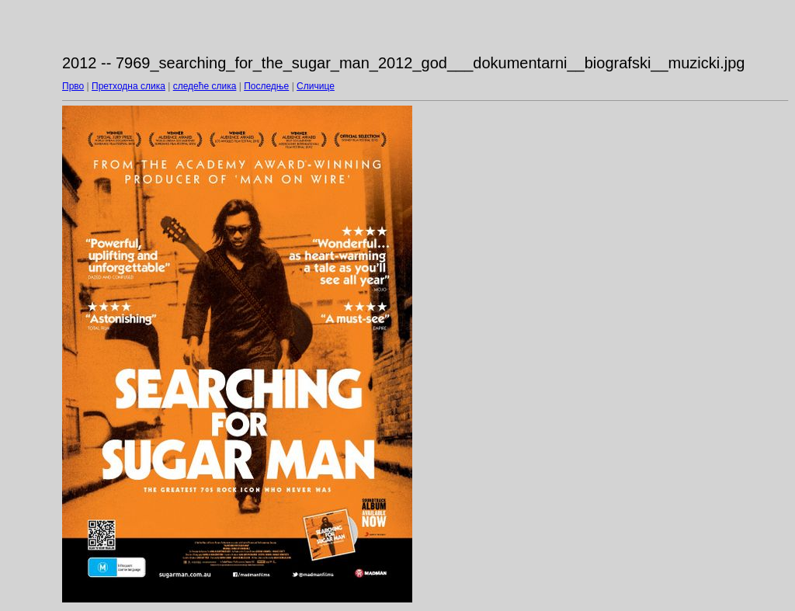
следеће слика (205, 86)
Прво (73, 86)
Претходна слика (128, 86)
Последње (266, 86)
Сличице (316, 86)
